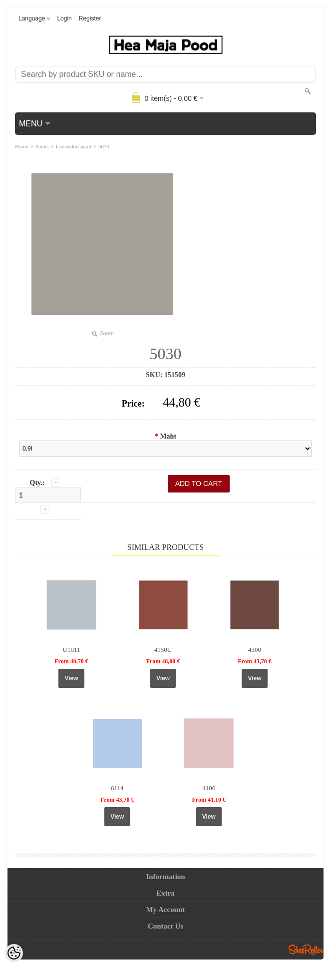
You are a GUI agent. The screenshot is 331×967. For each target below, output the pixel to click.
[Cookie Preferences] (14, 953)
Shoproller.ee (306, 950)
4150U (163, 649)
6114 (117, 788)
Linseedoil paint (73, 146)
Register (90, 18)
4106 (208, 788)
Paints (42, 146)
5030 (103, 146)
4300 (254, 649)
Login (64, 18)
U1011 (71, 649)
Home (21, 146)
